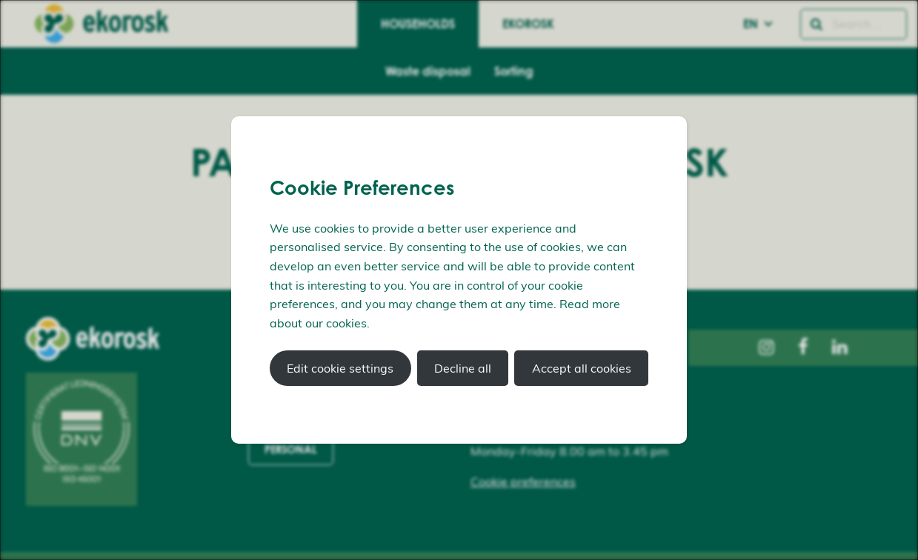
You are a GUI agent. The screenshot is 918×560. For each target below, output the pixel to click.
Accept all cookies (581, 368)
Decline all (462, 368)
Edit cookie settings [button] (340, 368)
